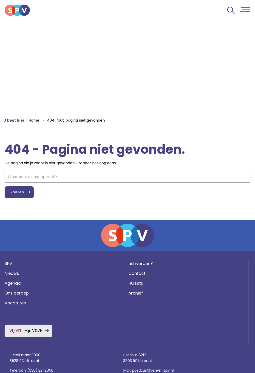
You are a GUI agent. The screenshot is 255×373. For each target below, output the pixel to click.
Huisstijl (75, 293)
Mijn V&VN (32, 340)
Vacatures (14, 313)
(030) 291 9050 (174, 293)
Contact (76, 284)
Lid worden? (80, 274)
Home (33, 120)
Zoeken (16, 192)
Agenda (11, 293)
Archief (75, 303)
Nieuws (10, 284)
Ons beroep (15, 303)
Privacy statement (211, 315)
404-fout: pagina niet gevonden (76, 120)
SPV (7, 274)
